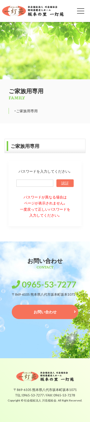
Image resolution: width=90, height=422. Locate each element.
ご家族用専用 (27, 110)
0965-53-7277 (49, 284)
